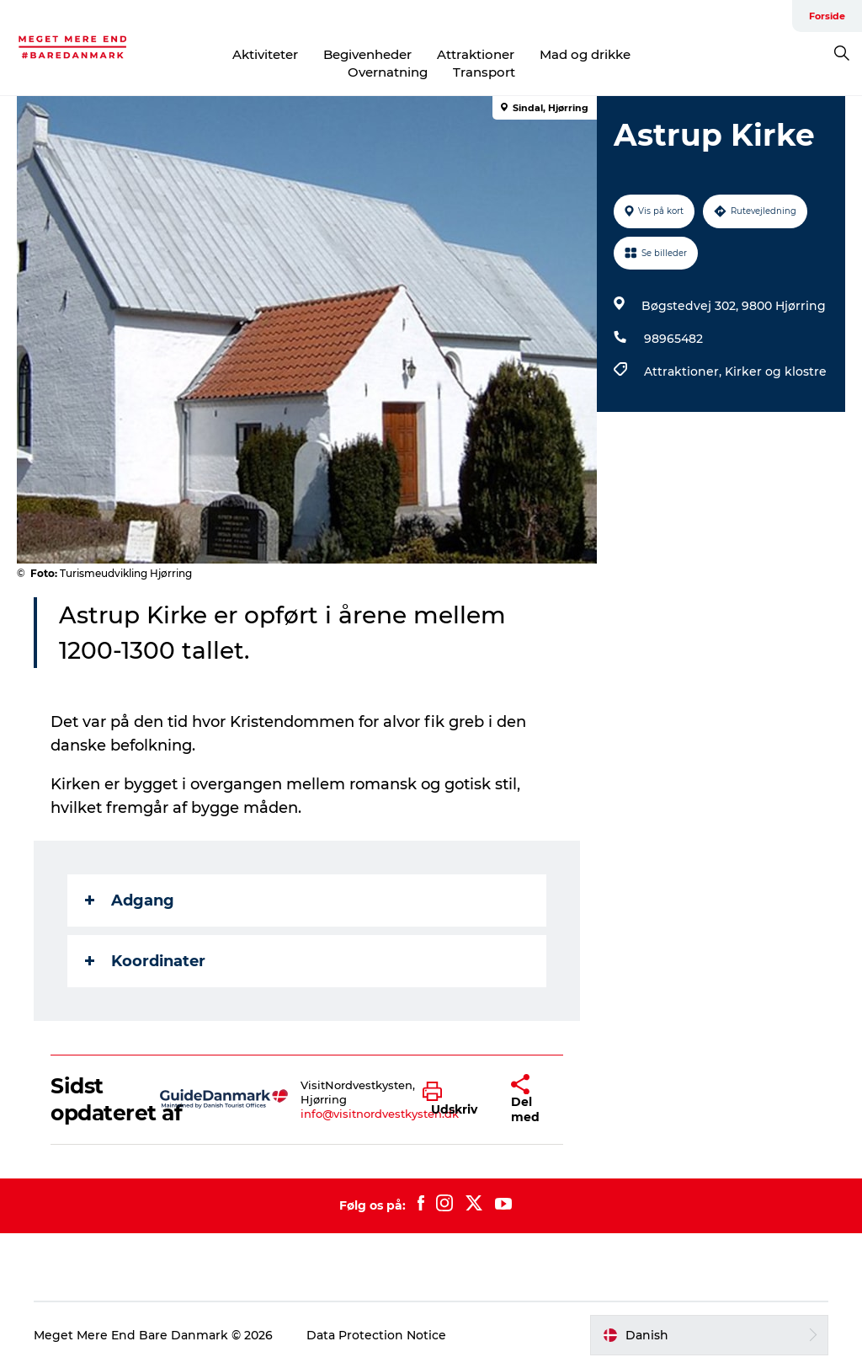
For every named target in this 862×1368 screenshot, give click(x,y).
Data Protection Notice (376, 1335)
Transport (484, 72)
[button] (454, 1099)
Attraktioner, (684, 371)
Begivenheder (367, 54)
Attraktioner (475, 54)
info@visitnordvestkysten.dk (380, 1113)
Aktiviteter (265, 54)
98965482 (673, 338)
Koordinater (145, 961)
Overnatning (388, 72)
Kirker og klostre (776, 371)
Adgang (129, 900)
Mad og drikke (585, 54)
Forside (827, 16)
